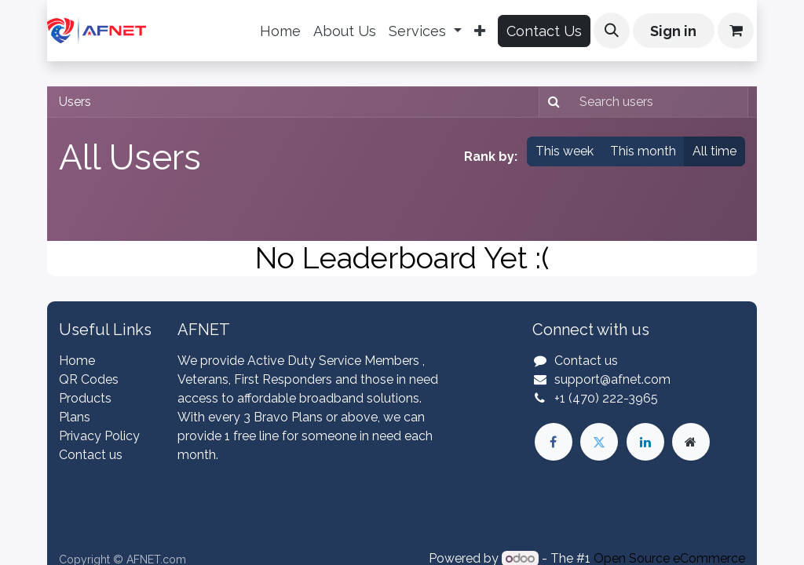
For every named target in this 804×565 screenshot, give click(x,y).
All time (714, 151)
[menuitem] (280, 31)
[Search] (551, 102)
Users (75, 101)
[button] (612, 31)
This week (564, 151)
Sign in (673, 31)
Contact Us (544, 31)
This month (643, 151)
